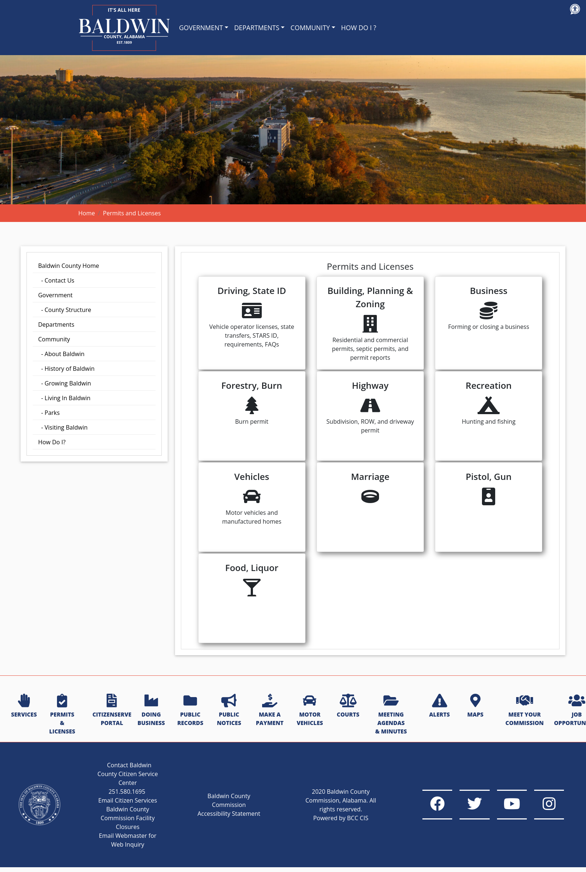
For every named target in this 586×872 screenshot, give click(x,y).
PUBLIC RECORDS (190, 710)
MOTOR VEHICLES (310, 710)
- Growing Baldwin (64, 383)
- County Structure (64, 310)
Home (86, 213)
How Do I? (52, 442)
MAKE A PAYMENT (269, 710)
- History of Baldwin (66, 369)
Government (55, 295)
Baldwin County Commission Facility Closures (120, 827)
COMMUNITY (310, 27)
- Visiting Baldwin (63, 427)
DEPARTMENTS (256, 27)
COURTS (348, 706)
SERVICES (24, 706)
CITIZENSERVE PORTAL (111, 710)
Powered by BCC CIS (317, 822)
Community (54, 339)
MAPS (475, 706)
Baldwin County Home (68, 266)
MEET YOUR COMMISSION (524, 710)
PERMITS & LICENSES (62, 714)
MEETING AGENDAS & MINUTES (391, 714)
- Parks (49, 413)
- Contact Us (56, 280)
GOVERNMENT (201, 27)
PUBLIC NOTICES (229, 710)
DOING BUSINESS (151, 710)
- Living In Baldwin (64, 398)
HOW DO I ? (358, 27)
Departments (56, 324)
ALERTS (439, 706)
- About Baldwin (61, 354)
